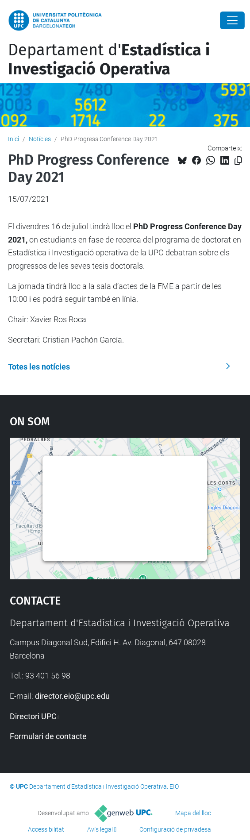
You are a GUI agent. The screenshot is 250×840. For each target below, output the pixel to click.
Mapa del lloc (193, 813)
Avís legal (100, 829)
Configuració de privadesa (175, 829)
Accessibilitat (46, 829)
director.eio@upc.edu (72, 696)
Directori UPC (33, 716)
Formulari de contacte (48, 736)
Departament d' (109, 59)
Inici (13, 139)
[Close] (232, 20)
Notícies (40, 139)
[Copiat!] (238, 161)
